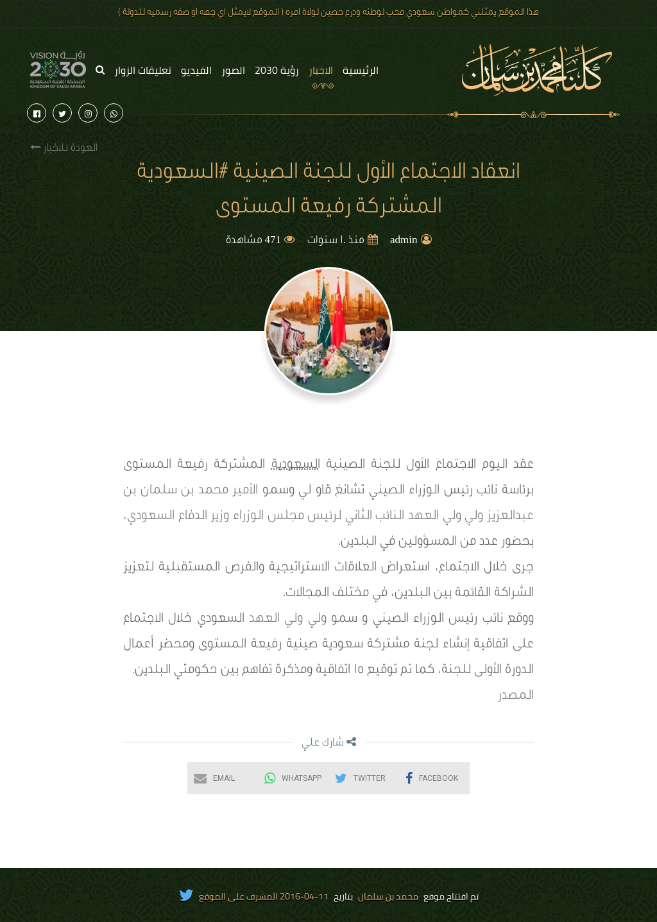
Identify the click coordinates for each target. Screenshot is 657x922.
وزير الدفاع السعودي (178, 517)
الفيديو (196, 70)
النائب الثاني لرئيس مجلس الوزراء (319, 517)
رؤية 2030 (277, 70)
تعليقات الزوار (142, 70)
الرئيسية (361, 70)
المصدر (516, 696)
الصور (233, 70)
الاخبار (321, 70)
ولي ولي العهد (445, 517)
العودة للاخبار (64, 148)
